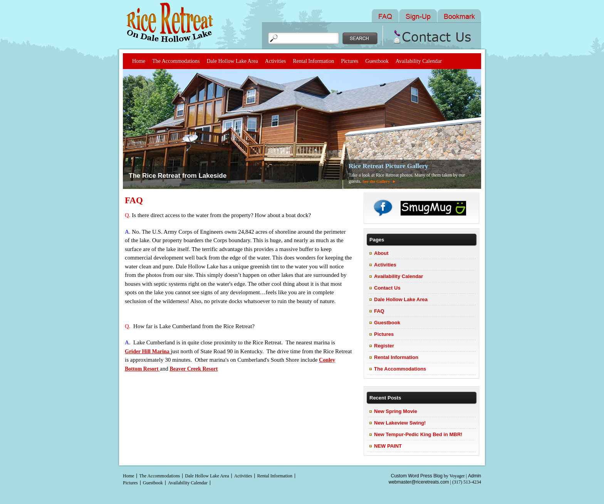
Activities (275, 61)
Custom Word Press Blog (417, 476)
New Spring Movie (395, 411)
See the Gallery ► (379, 181)
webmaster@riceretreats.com (419, 482)
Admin (474, 476)
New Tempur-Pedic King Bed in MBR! (418, 434)
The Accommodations (176, 61)
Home (138, 61)
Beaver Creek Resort (193, 369)
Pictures (349, 61)
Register (384, 346)
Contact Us (387, 288)
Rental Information (313, 61)
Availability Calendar (419, 61)
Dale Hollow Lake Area (232, 61)
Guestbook (377, 61)
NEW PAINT (388, 446)
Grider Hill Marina (148, 351)
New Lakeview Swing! (400, 423)
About (381, 253)
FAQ (134, 200)
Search (360, 38)
